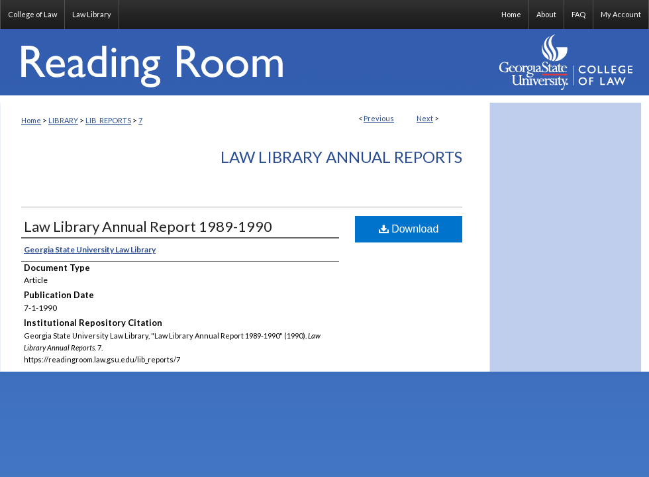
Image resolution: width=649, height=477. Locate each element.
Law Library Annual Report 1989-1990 (148, 226)
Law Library (91, 14)
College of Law (32, 14)
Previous (379, 118)
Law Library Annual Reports (341, 156)
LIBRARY (63, 120)
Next (425, 118)
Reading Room (245, 62)
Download (409, 229)
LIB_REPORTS (108, 120)
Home (31, 120)
